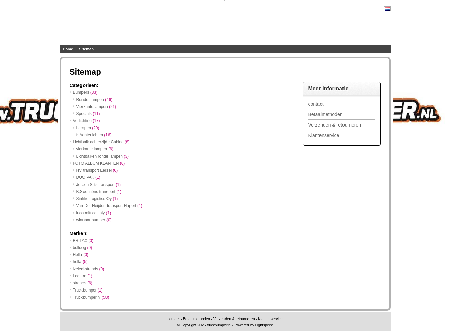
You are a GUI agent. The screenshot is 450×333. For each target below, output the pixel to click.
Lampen (87, 128)
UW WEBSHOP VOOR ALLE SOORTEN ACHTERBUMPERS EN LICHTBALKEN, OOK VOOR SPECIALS (149, 24)
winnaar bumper (94, 220)
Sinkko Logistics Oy (97, 198)
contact (316, 104)
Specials (88, 113)
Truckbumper (88, 290)
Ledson (82, 276)
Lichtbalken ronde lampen (102, 156)
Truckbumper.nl (91, 297)
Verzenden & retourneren (334, 125)
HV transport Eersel (97, 170)
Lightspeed (264, 325)
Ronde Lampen (94, 99)
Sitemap (86, 49)
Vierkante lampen (96, 106)
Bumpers (85, 92)
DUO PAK (88, 177)
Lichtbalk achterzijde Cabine (101, 142)
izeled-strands (88, 269)
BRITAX (83, 240)
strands (82, 283)
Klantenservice (323, 135)
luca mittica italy (93, 213)
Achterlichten (96, 135)
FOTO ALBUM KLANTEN (99, 163)
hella (80, 261)
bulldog (82, 247)
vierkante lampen (94, 149)
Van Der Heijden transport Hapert (109, 205)
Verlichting (86, 120)
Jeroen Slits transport (98, 184)
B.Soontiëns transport (98, 191)
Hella (80, 254)
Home (68, 49)
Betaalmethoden (325, 114)
